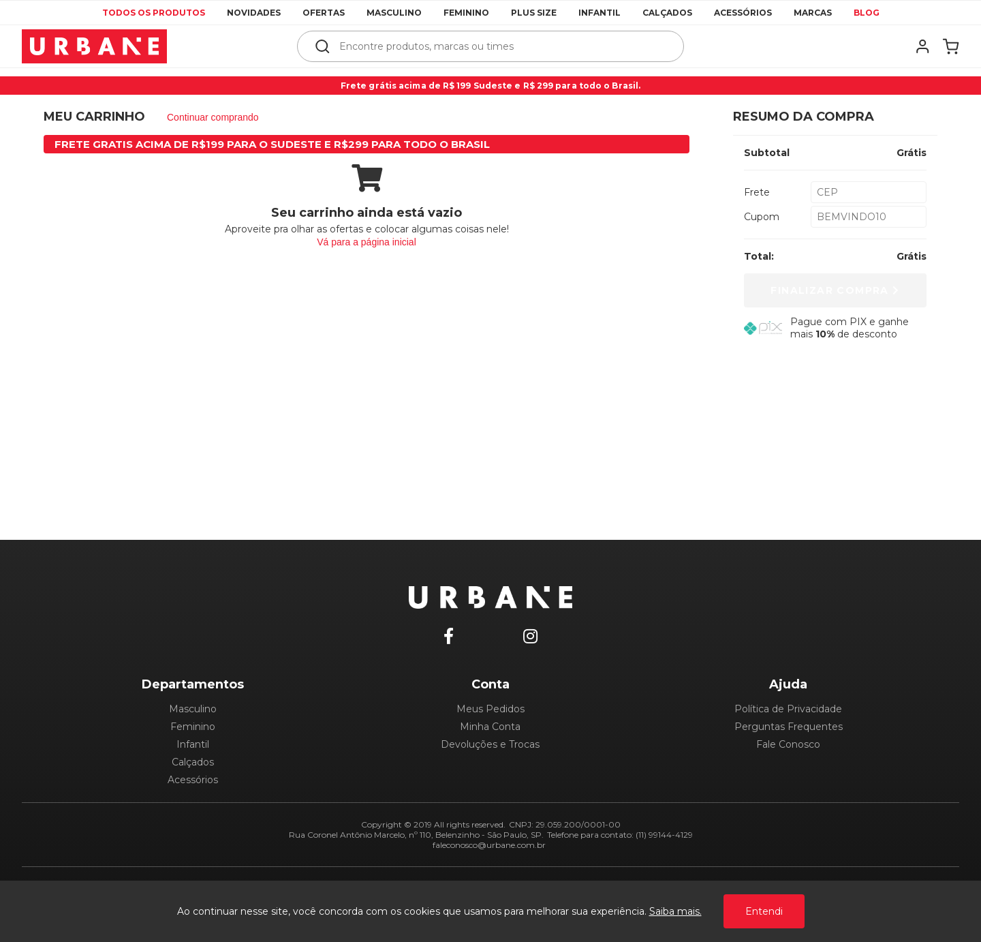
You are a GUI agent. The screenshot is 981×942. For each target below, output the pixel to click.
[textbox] (499, 46)
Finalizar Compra (834, 290)
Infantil (599, 12)
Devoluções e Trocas (490, 744)
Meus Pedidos (490, 709)
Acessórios (743, 12)
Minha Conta (490, 726)
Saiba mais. (675, 911)
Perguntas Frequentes (788, 726)
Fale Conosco (788, 744)
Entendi (764, 911)
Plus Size (534, 12)
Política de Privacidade (788, 709)
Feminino (466, 12)
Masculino (394, 12)
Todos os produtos (153, 12)
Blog (866, 12)
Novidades (254, 12)
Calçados (667, 12)
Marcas (813, 12)
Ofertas (323, 12)
